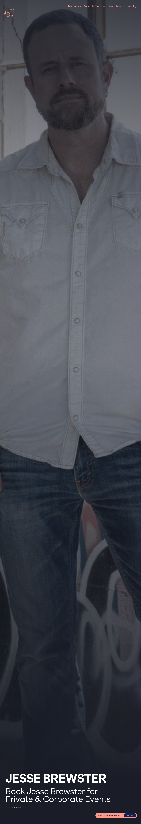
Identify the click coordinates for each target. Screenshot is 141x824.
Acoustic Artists (15, 807)
